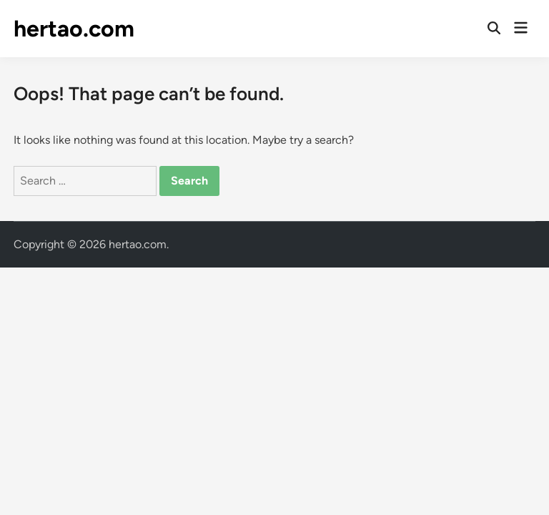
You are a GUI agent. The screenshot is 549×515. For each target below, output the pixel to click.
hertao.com (74, 28)
